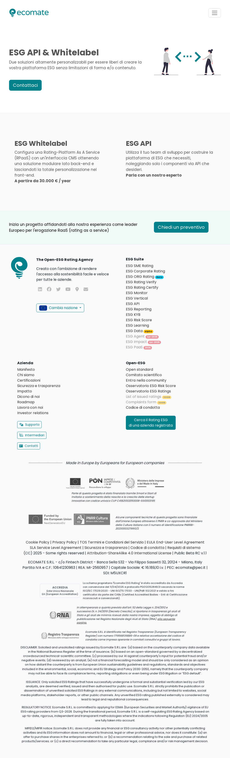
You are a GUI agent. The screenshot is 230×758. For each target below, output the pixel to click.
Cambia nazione (59, 308)
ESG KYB (133, 314)
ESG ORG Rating (145, 276)
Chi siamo (25, 375)
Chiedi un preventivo (181, 227)
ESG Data (139, 330)
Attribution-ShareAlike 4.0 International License (129, 553)
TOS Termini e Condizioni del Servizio (112, 542)
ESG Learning (137, 325)
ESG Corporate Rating (145, 271)
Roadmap (26, 402)
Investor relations (32, 413)
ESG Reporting (138, 309)
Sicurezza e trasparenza (38, 385)
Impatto (24, 391)
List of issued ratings (148, 396)
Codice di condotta (143, 407)
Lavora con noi (30, 407)
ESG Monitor (137, 292)
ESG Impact (143, 341)
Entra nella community (146, 380)
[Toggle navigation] (214, 12)
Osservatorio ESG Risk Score (151, 385)
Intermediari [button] (31, 435)
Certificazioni (28, 380)
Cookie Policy (37, 542)
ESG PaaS (139, 347)
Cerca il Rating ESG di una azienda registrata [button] (151, 422)
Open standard (139, 369)
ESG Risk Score (139, 320)
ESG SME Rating (139, 265)
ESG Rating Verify (141, 282)
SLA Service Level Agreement (55, 547)
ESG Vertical (137, 298)
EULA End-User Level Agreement (175, 542)
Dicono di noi (28, 396)
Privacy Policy (64, 542)
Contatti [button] (28, 446)
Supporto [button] (29, 424)
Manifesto (26, 369)
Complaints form (146, 402)
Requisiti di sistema (183, 547)
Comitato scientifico (144, 375)
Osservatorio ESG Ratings (148, 391)
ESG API (132, 303)
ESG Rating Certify (142, 287)
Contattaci (25, 85)
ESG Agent (142, 336)
